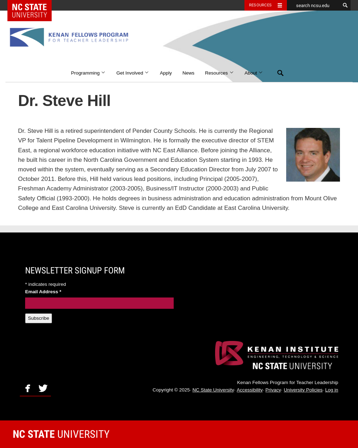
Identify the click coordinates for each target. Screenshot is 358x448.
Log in (331, 390)
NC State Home (34, 5)
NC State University (213, 390)
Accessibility (250, 390)
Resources (219, 73)
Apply (166, 73)
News (189, 73)
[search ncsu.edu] (313, 5)
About (253, 73)
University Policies (303, 390)
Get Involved (132, 73)
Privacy (273, 390)
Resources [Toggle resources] (260, 5)
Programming (88, 73)
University (61, 434)
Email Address (43, 291)
